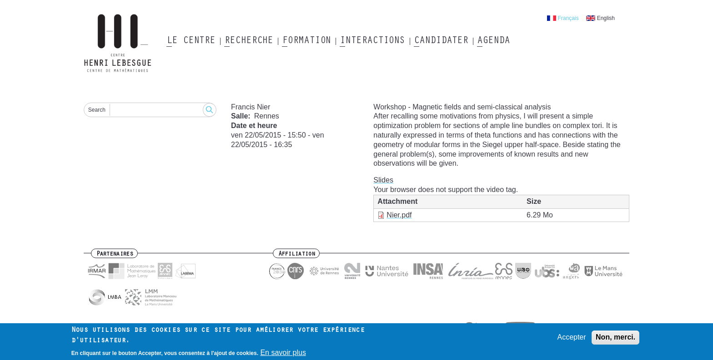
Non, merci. (615, 339)
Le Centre (190, 41)
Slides (383, 180)
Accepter (571, 339)
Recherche (248, 41)
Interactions (372, 41)
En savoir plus (283, 354)
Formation (306, 41)
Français (568, 18)
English (606, 18)
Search (96, 110)
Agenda (493, 41)
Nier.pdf (399, 215)
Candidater (441, 41)
